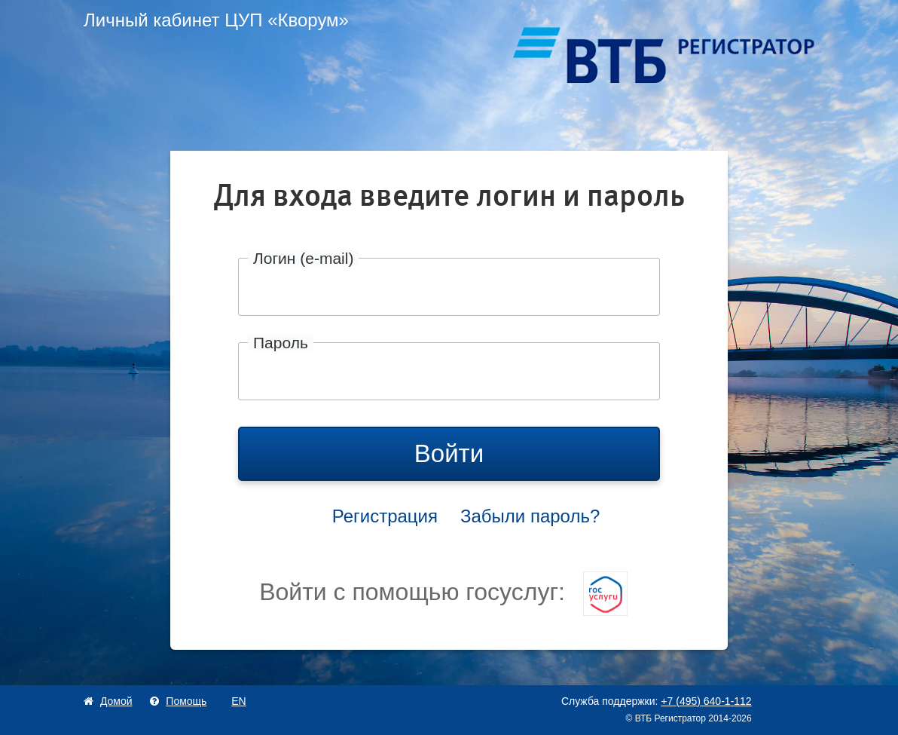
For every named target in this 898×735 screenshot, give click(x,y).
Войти (449, 453)
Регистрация (385, 516)
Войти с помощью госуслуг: (443, 591)
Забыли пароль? (530, 516)
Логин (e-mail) (303, 258)
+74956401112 (706, 701)
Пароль (280, 343)
